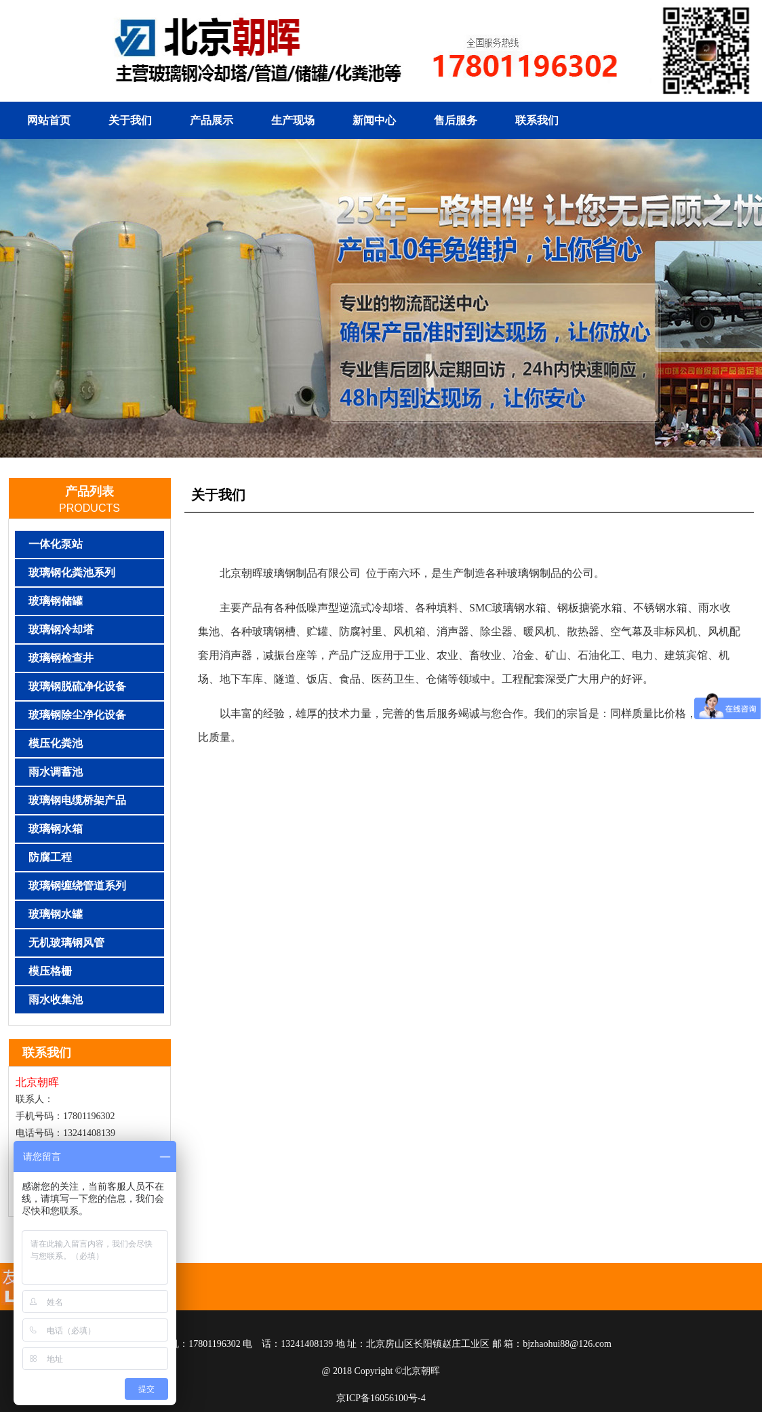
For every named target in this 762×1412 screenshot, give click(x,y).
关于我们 (130, 120)
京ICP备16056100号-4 (380, 1398)
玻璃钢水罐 (55, 914)
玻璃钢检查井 (61, 658)
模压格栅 (50, 971)
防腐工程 (50, 857)
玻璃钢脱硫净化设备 (77, 686)
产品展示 (211, 120)
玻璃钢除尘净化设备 (77, 715)
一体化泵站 (55, 544)
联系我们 (537, 120)
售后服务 (455, 120)
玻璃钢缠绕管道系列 (77, 885)
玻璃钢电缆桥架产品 (77, 800)
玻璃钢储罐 (55, 601)
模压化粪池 (55, 743)
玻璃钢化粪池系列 (71, 572)
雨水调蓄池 (55, 772)
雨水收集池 (55, 999)
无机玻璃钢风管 (66, 942)
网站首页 (49, 120)
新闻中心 (374, 120)
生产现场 (293, 120)
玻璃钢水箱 (55, 828)
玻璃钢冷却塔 (61, 629)
